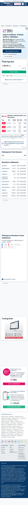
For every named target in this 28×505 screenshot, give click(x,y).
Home (2, 25)
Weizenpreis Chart (19, 431)
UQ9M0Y (22, 135)
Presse (2, 451)
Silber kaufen (11, 437)
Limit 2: (5, 247)
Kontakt (3, 447)
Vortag (5, 244)
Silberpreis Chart (12, 424)
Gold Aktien (22, 418)
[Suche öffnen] (23, 4)
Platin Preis (20, 432)
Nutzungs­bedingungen (21, 453)
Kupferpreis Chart (17, 429)
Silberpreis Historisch (6, 429)
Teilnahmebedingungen (12, 54)
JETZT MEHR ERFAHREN (14, 407)
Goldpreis (4, 165)
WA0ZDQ (4, 136)
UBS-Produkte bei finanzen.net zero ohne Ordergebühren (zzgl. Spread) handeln (14, 143)
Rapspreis (3, 434)
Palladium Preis (5, 432)
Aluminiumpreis (6, 187)
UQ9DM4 (16, 136)
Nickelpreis (4, 195)
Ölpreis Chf (4, 424)
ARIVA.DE (14, 494)
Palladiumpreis (5, 168)
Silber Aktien (13, 427)
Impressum (21, 447)
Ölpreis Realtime (5, 423)
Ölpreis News (4, 416)
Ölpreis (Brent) (5, 181)
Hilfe (11, 447)
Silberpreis (4, 174)
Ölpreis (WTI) (5, 184)
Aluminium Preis (19, 434)
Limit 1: (12, 244)
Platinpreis (15, 25)
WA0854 (11, 136)
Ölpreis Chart (18, 421)
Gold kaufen (4, 437)
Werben (12, 449)
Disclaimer (20, 451)
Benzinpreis (13, 423)
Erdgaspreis (13, 432)
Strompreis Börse (5, 435)
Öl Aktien (20, 424)
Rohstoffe (8, 25)
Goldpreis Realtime (6, 418)
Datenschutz (21, 449)
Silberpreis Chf (5, 427)
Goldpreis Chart (19, 416)
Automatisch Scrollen (9, 279)
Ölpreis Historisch (16, 426)
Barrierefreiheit (22, 458)
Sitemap (3, 453)
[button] (17, 4)
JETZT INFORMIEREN (14, 384)
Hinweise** (13, 138)
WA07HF (8, 136)
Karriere (3, 449)
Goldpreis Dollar (5, 421)
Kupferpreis (5, 193)
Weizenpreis (10, 431)
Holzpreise (13, 435)
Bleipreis (4, 190)
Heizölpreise (10, 434)
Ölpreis (12, 421)
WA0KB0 (20, 136)
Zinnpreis (3, 431)
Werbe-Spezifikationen (13, 452)
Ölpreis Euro (21, 423)
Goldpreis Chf (15, 418)
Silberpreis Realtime (6, 426)
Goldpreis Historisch (13, 419)
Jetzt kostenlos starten (12, 51)
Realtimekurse (23, 25)
